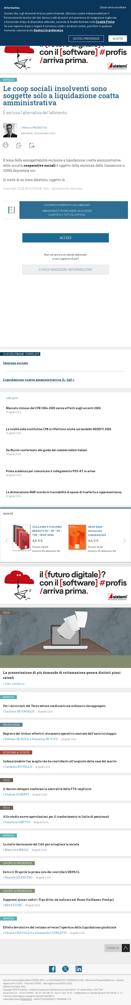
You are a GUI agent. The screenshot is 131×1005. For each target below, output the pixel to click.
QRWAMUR (26, 999)
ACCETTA (118, 38)
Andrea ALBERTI (17, 794)
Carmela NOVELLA (18, 767)
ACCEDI (65, 237)
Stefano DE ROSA (17, 739)
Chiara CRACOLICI (19, 933)
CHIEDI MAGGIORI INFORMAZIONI (65, 269)
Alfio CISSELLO (14, 683)
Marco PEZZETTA (35, 127)
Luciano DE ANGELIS (19, 711)
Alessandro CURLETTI (51, 933)
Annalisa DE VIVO (45, 739)
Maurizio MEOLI (17, 850)
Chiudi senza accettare (113, 7)
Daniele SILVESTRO (19, 877)
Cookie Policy (105, 21)
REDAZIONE (13, 905)
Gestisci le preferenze (48, 30)
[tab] (65, 513)
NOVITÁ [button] (8, 513)
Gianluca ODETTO (17, 822)
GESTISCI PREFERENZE (86, 38)
